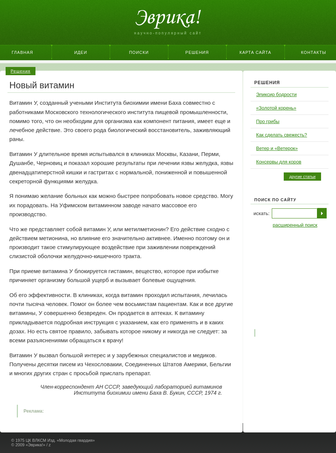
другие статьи (302, 176)
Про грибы (267, 121)
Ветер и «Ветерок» (277, 148)
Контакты (313, 52)
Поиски (139, 52)
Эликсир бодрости (276, 94)
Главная (22, 52)
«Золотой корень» (276, 108)
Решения (197, 52)
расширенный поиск (295, 225)
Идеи (80, 52)
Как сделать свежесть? (281, 135)
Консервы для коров (278, 162)
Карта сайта (255, 52)
